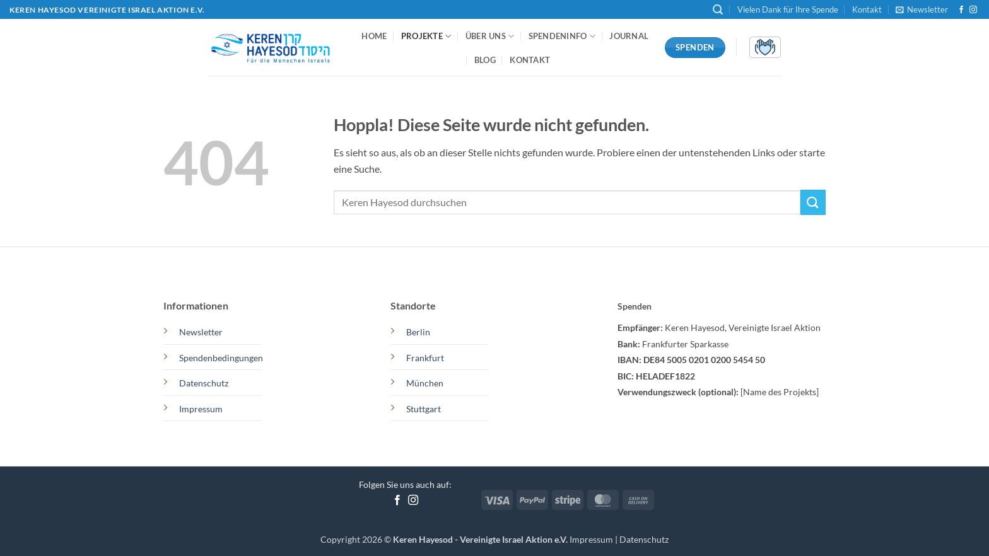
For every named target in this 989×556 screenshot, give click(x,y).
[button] (718, 10)
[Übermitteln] (813, 202)
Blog (485, 60)
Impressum (592, 539)
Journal (628, 36)
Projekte (426, 36)
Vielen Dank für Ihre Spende (787, 9)
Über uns (490, 36)
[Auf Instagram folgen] (973, 10)
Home (374, 36)
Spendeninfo (562, 36)
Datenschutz (644, 539)
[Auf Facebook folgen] (961, 10)
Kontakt (867, 9)
